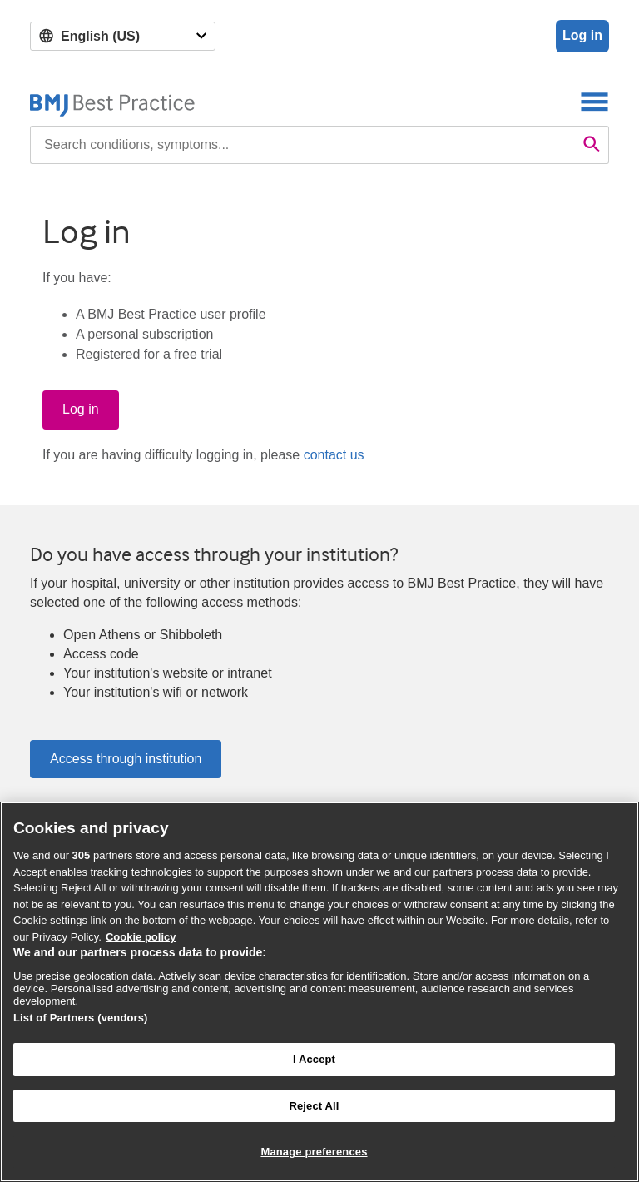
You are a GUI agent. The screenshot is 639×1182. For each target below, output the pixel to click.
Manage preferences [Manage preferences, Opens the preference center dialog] (313, 1151)
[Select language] (122, 36)
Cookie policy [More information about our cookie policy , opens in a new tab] (141, 937)
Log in (582, 35)
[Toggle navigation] (594, 101)
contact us (334, 455)
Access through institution (125, 759)
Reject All (314, 1106)
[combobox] (303, 145)
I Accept (314, 1059)
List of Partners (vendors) (80, 1017)
